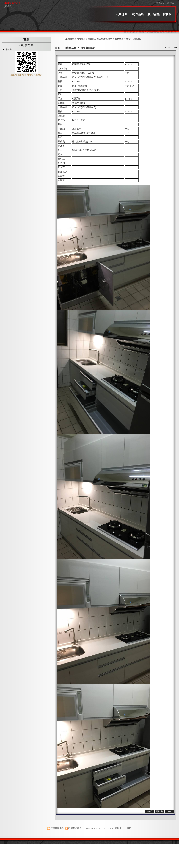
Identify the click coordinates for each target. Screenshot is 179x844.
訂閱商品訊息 (75, 828)
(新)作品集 (153, 14)
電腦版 (118, 828)
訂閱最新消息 (57, 828)
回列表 (159, 811)
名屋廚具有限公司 (12, 3)
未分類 (8, 49)
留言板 (167, 14)
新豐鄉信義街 (88, 47)
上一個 (149, 811)
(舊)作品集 (137, 14)
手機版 (128, 828)
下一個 (169, 811)
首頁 (57, 47)
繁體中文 (160, 3)
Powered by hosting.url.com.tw (99, 828)
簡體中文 (171, 3)
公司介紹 (121, 14)
